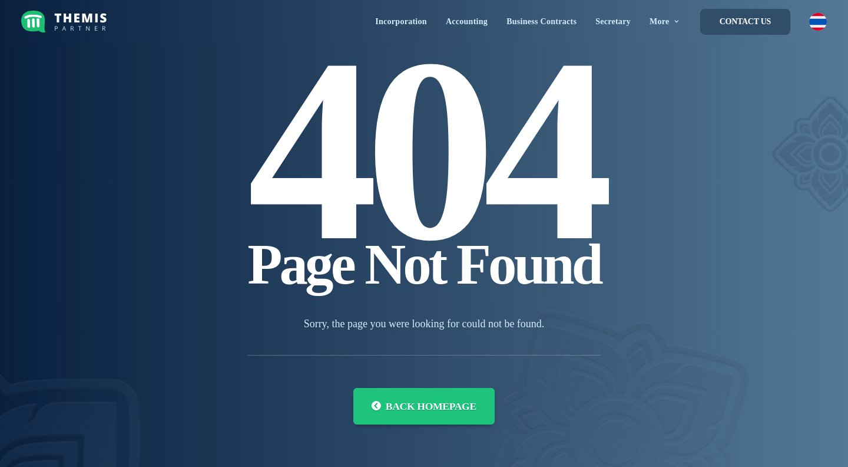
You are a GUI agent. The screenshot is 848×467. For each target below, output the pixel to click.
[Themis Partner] (66, 21)
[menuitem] (401, 21)
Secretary (613, 21)
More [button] (664, 21)
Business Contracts (541, 21)
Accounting (467, 21)
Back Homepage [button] (424, 406)
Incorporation (401, 21)
